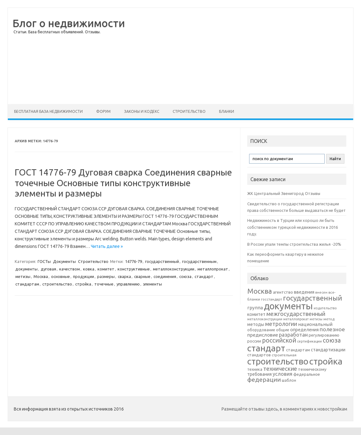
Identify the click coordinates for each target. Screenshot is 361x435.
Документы (64, 261)
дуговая (48, 269)
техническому (312, 369)
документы (26, 269)
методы (255, 324)
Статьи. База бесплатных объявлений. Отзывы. (57, 32)
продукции (83, 276)
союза (185, 276)
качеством (69, 269)
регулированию (324, 335)
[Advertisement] (239, 56)
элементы (152, 284)
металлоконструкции (173, 269)
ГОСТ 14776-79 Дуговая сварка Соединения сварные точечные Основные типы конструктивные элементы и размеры (123, 182)
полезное (332, 329)
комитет (105, 269)
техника (254, 369)
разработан (293, 335)
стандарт (204, 276)
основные (60, 276)
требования (259, 374)
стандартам (27, 284)
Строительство (189, 111)
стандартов (259, 355)
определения (304, 329)
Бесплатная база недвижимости (48, 111)
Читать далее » (107, 246)
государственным (199, 261)
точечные (103, 284)
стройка (83, 284)
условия (282, 374)
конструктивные (134, 269)
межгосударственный (295, 314)
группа (255, 307)
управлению (128, 284)
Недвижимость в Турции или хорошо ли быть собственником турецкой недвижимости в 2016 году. (292, 227)
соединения (165, 276)
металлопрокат (212, 269)
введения (304, 292)
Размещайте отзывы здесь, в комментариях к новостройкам (284, 408)
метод (328, 319)
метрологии (281, 324)
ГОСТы (44, 261)
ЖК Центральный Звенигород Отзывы (283, 193)
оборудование (261, 330)
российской (279, 340)
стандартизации (328, 349)
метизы (22, 276)
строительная (284, 355)
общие (282, 330)
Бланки (226, 111)
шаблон (289, 380)
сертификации (309, 341)
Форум (103, 111)
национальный (315, 324)
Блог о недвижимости (69, 23)
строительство (57, 284)
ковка (88, 269)
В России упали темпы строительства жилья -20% (294, 244)
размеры (106, 276)
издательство (325, 308)
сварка (124, 276)
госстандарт (271, 299)
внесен (321, 292)
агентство (283, 292)
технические (280, 368)
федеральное (306, 374)
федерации (264, 379)
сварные (142, 276)
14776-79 (133, 261)
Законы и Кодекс (141, 111)
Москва (41, 276)
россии (254, 341)
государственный (162, 261)
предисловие (262, 335)
